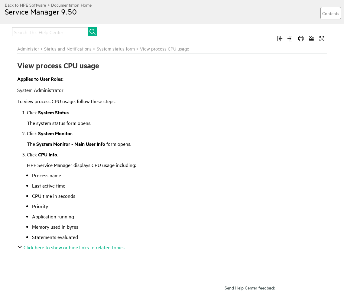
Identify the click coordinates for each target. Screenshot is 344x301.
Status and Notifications (68, 48)
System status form (116, 48)
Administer (28, 48)
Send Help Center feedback (250, 287)
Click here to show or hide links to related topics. (72, 247)
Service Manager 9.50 (41, 11)
